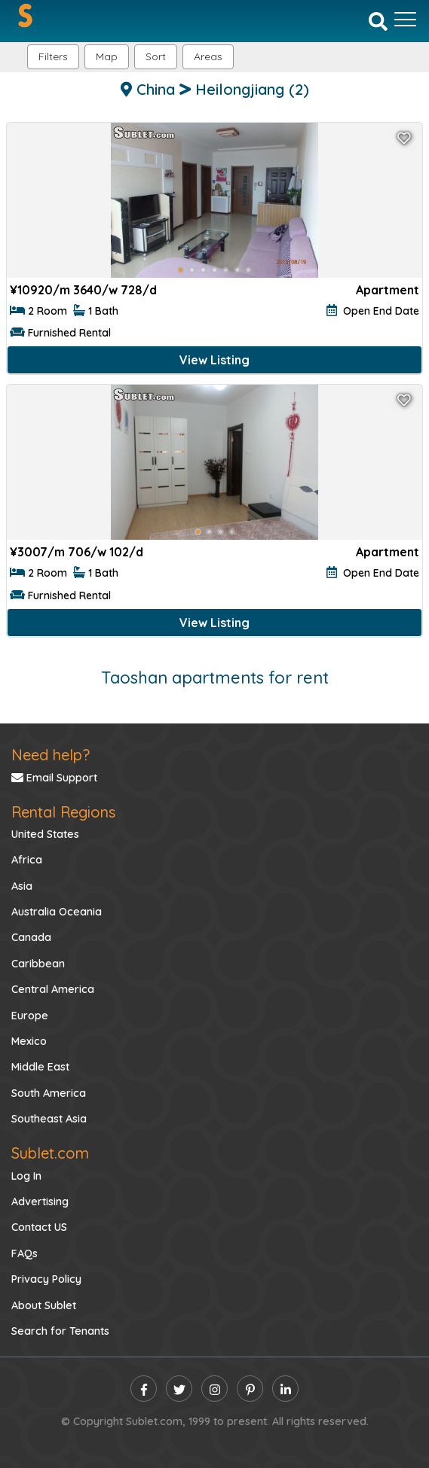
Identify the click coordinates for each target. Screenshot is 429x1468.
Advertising (40, 1201)
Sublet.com (50, 1153)
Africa (26, 859)
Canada (31, 937)
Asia (21, 886)
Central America (52, 989)
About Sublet (43, 1305)
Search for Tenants (60, 1331)
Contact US (39, 1227)
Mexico (29, 1041)
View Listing (214, 359)
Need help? (50, 754)
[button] (208, 56)
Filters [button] (53, 56)
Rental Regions (63, 812)
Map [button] (107, 56)
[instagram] (214, 1388)
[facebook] (143, 1388)
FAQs (24, 1253)
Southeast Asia (49, 1118)
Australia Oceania (56, 911)
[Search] (378, 20)
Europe (29, 1015)
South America (48, 1093)
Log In (26, 1176)
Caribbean (38, 963)
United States (45, 834)
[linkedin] (285, 1388)
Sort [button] (156, 56)
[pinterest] (250, 1388)
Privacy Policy (46, 1279)
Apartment (387, 289)
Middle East (40, 1067)
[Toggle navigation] (405, 19)
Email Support (54, 777)
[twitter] (179, 1388)
